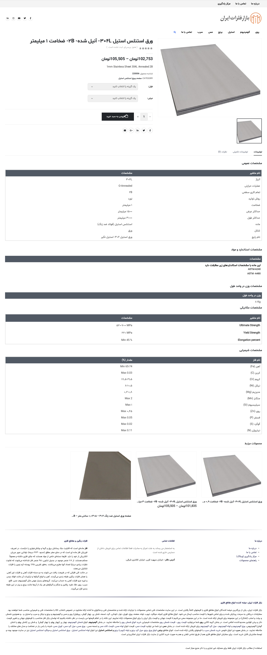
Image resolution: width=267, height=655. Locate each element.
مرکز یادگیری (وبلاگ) (246, 556)
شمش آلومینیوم (75, 622)
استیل (231, 32)
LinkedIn (137, 130)
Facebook (150, 130)
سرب (200, 32)
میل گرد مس (69, 626)
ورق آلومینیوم (239, 626)
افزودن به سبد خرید (115, 116)
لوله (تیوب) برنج (121, 630)
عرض (150, 98)
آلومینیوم (245, 32)
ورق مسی (81, 626)
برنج (220, 32)
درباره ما (255, 4)
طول (151, 86)
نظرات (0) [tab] (222, 151)
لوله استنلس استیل (81, 630)
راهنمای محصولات (248, 560)
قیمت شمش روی (167, 622)
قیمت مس (140, 626)
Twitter (144, 130)
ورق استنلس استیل (61, 630)
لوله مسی (119, 626)
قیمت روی (182, 622)
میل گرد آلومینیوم (208, 626)
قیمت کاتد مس (107, 626)
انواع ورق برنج (150, 630)
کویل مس (57, 626)
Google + (131, 130)
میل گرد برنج (137, 630)
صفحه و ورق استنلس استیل (130, 78)
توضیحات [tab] (258, 151)
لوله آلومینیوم (224, 626)
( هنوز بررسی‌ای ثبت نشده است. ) (121, 47)
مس (210, 32)
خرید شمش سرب (212, 630)
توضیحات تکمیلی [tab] (240, 151)
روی (257, 32)
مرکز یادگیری (224, 4)
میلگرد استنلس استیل (40, 630)
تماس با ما (240, 4)
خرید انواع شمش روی (131, 622)
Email (125, 130)
